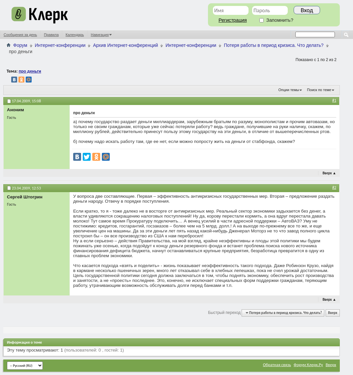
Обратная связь (277, 364)
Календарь (75, 35)
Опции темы (289, 90)
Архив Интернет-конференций (125, 45)
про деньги (30, 71)
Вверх (329, 173)
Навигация (100, 35)
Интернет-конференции (60, 45)
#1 (334, 100)
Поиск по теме (319, 90)
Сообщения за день (20, 35)
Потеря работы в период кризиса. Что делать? (273, 45)
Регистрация (233, 20)
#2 (334, 187)
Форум (20, 45)
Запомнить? (276, 20)
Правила (51, 35)
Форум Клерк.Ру (308, 364)
